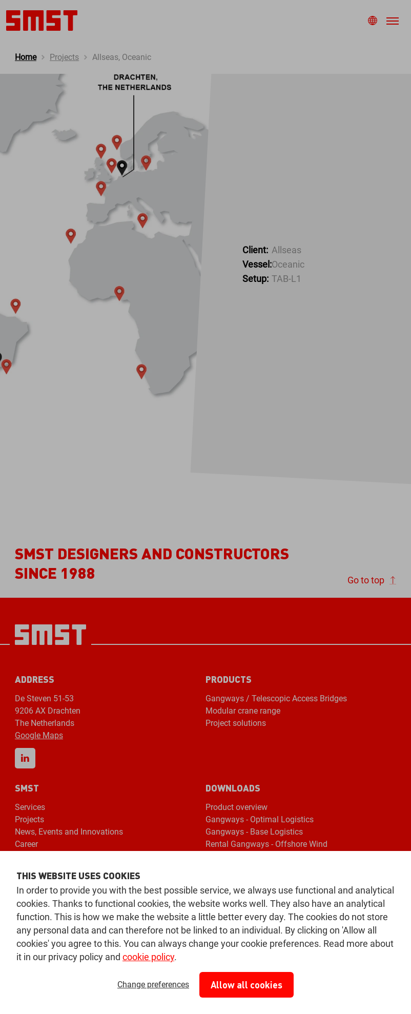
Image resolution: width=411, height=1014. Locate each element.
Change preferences (153, 984)
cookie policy (148, 956)
